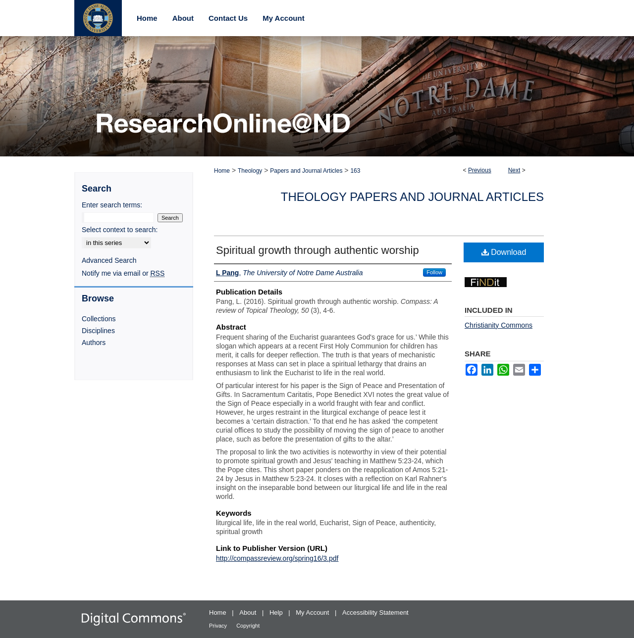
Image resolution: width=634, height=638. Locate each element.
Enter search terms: (112, 205)
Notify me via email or (123, 273)
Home (222, 170)
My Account (313, 612)
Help (276, 612)
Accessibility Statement (375, 612)
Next (514, 170)
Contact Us (228, 18)
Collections (98, 319)
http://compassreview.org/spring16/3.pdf (277, 558)
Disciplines (98, 331)
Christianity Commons (498, 325)
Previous (479, 170)
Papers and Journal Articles (306, 170)
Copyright (248, 626)
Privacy (218, 626)
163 (355, 170)
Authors (94, 342)
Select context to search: (120, 230)
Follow (434, 272)
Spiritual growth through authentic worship (317, 250)
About (248, 612)
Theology (250, 170)
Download (504, 252)
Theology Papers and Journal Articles (412, 196)
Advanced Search (109, 260)
